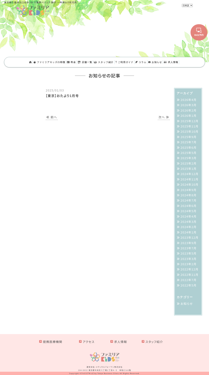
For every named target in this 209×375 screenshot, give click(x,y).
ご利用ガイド (124, 62)
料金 (71, 62)
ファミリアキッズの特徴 (49, 62)
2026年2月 (189, 110)
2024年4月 (189, 216)
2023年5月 (189, 253)
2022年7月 (189, 280)
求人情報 (171, 62)
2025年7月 (189, 142)
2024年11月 (190, 179)
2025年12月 (190, 121)
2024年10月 (190, 184)
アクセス (89, 341)
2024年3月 (189, 221)
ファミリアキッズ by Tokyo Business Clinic (100, 373)
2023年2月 (189, 264)
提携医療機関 (52, 341)
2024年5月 (189, 211)
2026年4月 (189, 100)
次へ (163, 117)
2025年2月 (189, 163)
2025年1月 (189, 168)
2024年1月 (189, 232)
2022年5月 (189, 285)
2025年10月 (190, 131)
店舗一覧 (85, 62)
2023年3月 (189, 259)
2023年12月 (190, 237)
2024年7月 (189, 200)
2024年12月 (190, 174)
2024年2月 (189, 227)
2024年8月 (189, 195)
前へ (51, 117)
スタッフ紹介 (103, 62)
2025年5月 (189, 153)
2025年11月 (190, 126)
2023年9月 (189, 243)
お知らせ (155, 62)
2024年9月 (189, 190)
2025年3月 (189, 158)
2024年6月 (189, 206)
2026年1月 (189, 115)
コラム (140, 62)
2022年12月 (190, 269)
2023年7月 (189, 248)
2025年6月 (189, 147)
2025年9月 (189, 137)
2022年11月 (190, 274)
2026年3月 (189, 105)
